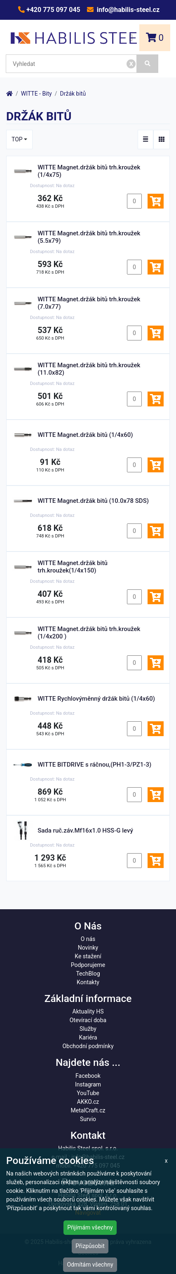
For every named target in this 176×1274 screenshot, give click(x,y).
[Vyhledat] (147, 63)
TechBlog (88, 973)
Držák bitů (73, 93)
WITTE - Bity (36, 93)
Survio (88, 1119)
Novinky (88, 947)
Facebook (88, 1075)
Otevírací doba (88, 1020)
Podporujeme (88, 965)
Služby (88, 1028)
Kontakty (88, 982)
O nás (88, 939)
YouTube (88, 1093)
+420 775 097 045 (52, 10)
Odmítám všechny (90, 1264)
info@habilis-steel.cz (127, 10)
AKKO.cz (88, 1101)
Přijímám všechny (90, 1227)
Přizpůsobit (90, 1246)
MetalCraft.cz (88, 1110)
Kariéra (88, 1037)
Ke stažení (88, 956)
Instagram (88, 1084)
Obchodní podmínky (87, 1046)
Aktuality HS (88, 1011)
